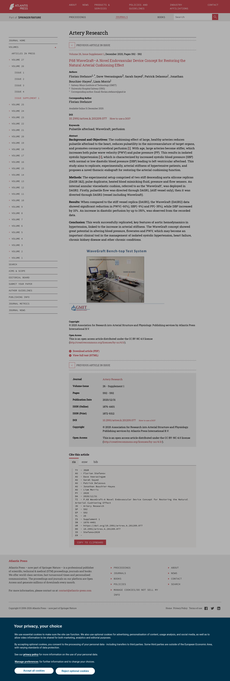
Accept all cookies (33, 671)
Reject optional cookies (75, 671)
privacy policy (30, 655)
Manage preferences (27, 662)
